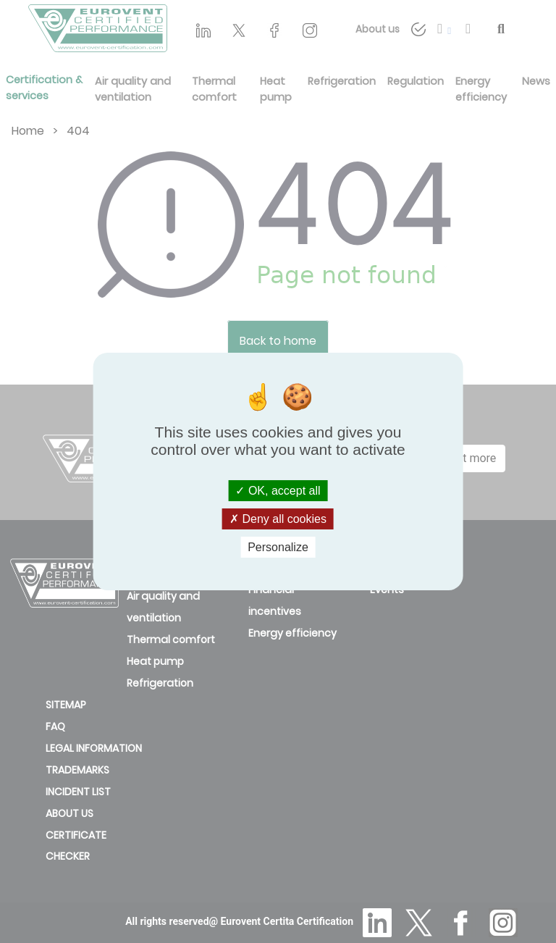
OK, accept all (277, 490)
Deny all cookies (278, 519)
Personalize (278, 547)
